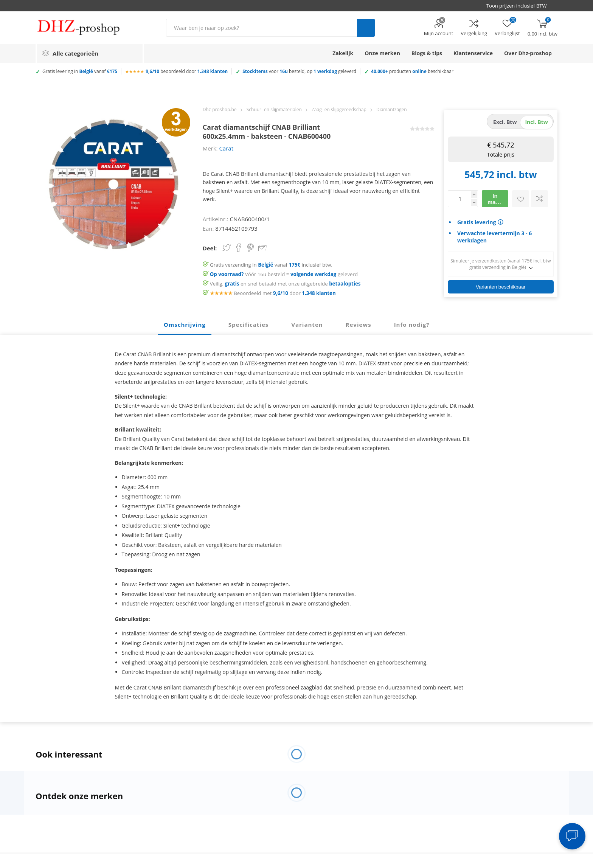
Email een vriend (262, 248)
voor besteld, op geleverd (299, 71)
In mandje (497, 199)
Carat (226, 148)
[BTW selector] (520, 5)
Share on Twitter (226, 248)
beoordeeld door (187, 71)
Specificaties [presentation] (248, 324)
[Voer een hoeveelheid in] (459, 198)
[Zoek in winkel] (261, 28)
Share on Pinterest (251, 248)
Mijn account (438, 33)
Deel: (210, 248)
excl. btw (505, 122)
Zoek (366, 28)
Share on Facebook (238, 248)
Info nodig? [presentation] (412, 324)
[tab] (184, 325)
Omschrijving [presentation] (185, 324)
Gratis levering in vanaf (79, 71)
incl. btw (536, 122)
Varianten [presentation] (307, 324)
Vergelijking (474, 33)
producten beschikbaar (412, 71)
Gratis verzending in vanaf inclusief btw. (271, 264)
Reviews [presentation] (358, 324)
